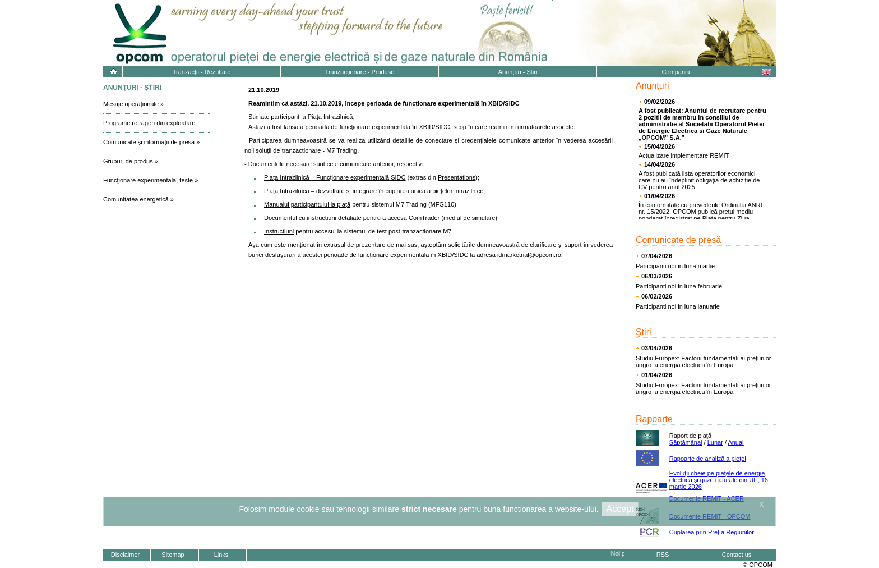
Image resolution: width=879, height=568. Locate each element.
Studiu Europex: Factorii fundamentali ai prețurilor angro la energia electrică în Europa (703, 361)
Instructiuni (279, 231)
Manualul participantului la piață (307, 204)
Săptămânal (685, 442)
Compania (675, 71)
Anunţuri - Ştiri (518, 71)
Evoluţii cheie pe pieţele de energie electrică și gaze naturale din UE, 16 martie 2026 (718, 480)
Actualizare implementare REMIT (684, 155)
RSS (662, 554)
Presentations (456, 177)
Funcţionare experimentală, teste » (150, 180)
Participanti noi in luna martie (675, 266)
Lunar (715, 442)
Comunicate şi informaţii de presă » (151, 142)
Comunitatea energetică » (138, 199)
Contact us (737, 554)
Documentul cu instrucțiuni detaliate (313, 217)
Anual (735, 442)
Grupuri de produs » (130, 161)
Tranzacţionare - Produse (360, 71)
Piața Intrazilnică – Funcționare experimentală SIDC (335, 177)
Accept (620, 509)
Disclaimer (125, 554)
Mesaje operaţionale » (133, 103)
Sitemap (172, 554)
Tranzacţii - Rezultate (202, 71)
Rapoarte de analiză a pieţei (707, 458)
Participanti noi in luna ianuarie (678, 306)
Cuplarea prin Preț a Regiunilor (711, 532)
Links (221, 554)
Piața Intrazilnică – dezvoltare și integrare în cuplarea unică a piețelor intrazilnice (373, 190)
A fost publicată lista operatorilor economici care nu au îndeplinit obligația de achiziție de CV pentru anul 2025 (699, 180)
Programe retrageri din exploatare (149, 123)
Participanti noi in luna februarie (679, 286)
